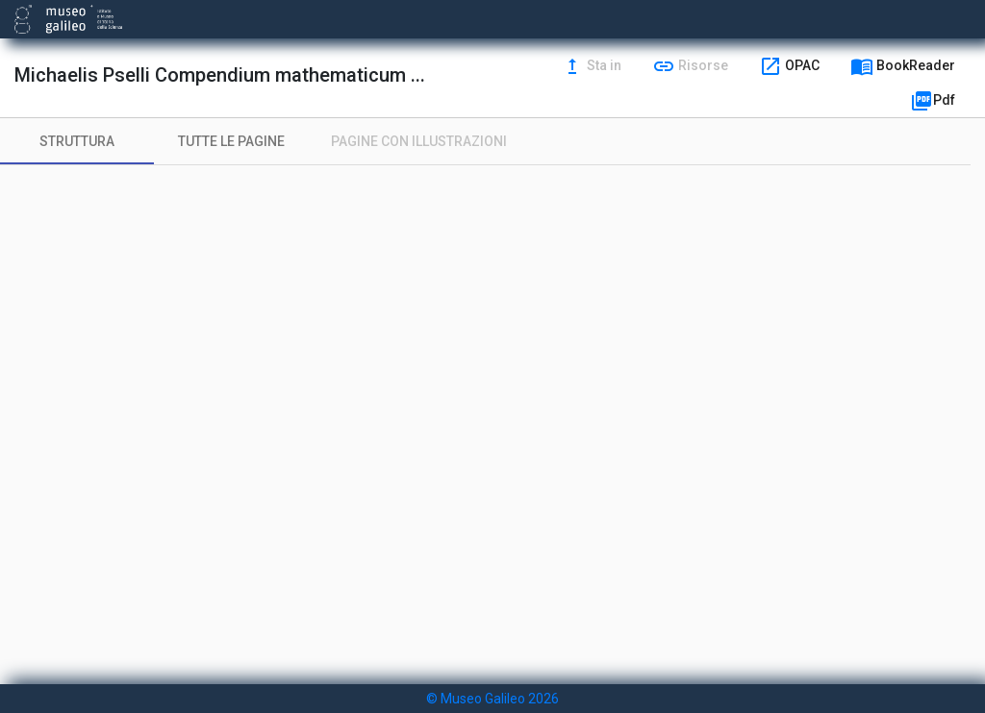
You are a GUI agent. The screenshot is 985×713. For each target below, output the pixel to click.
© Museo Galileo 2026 (492, 698)
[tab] (77, 141)
